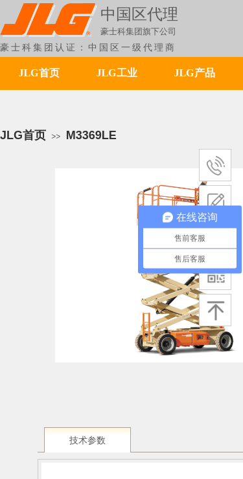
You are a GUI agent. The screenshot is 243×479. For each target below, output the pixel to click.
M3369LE (91, 135)
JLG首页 (38, 72)
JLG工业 (116, 72)
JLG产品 (194, 72)
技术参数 (87, 440)
